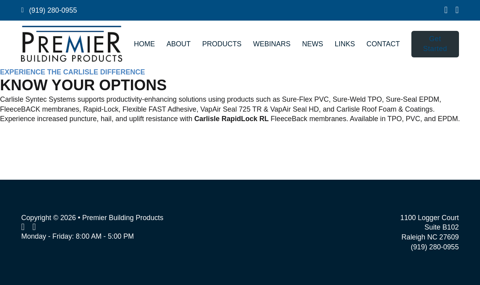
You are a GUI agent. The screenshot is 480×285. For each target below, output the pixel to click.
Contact (383, 44)
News (312, 44)
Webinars (271, 44)
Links (345, 44)
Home (144, 44)
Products (222, 44)
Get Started (435, 44)
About (179, 44)
